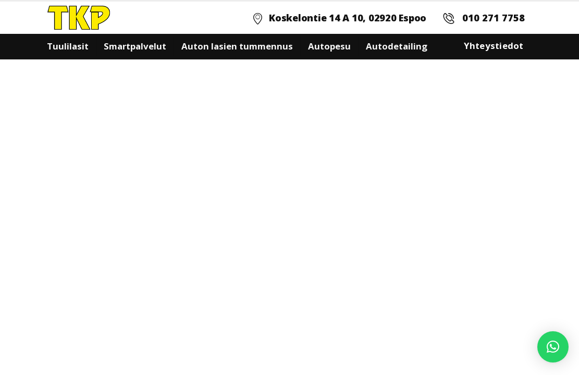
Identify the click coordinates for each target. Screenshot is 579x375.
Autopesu (329, 46)
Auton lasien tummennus (237, 46)
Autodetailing (396, 46)
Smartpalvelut (135, 46)
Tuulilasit (68, 46)
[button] (553, 346)
